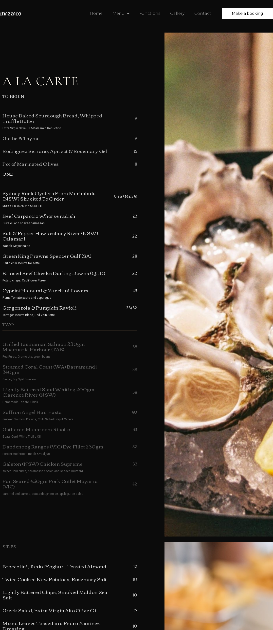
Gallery (177, 13)
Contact (202, 13)
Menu (120, 13)
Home (96, 13)
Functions (149, 13)
